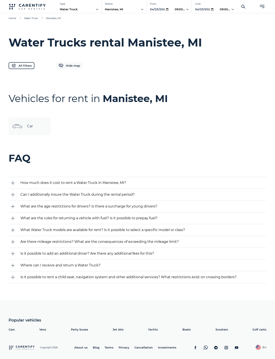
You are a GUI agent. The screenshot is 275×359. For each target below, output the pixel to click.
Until (198, 3)
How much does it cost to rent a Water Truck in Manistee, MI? (73, 183)
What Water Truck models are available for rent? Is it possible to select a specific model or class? (102, 230)
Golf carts (259, 329)
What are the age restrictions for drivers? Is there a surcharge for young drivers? (88, 206)
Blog (96, 347)
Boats (186, 329)
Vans (42, 329)
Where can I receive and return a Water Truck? (60, 265)
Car (22, 126)
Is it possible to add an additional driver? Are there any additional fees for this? (87, 253)
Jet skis (118, 329)
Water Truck (69, 9)
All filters (21, 65)
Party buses (79, 329)
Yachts (153, 329)
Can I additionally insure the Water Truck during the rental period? (77, 194)
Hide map (69, 65)
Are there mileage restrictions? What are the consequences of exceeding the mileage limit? (99, 242)
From (153, 3)
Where (109, 3)
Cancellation (143, 347)
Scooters (221, 329)
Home (12, 18)
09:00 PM (181, 9)
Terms (109, 347)
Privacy (124, 347)
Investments (167, 347)
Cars (12, 329)
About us (81, 347)
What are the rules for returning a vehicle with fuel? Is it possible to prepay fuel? (88, 218)
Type (62, 3)
